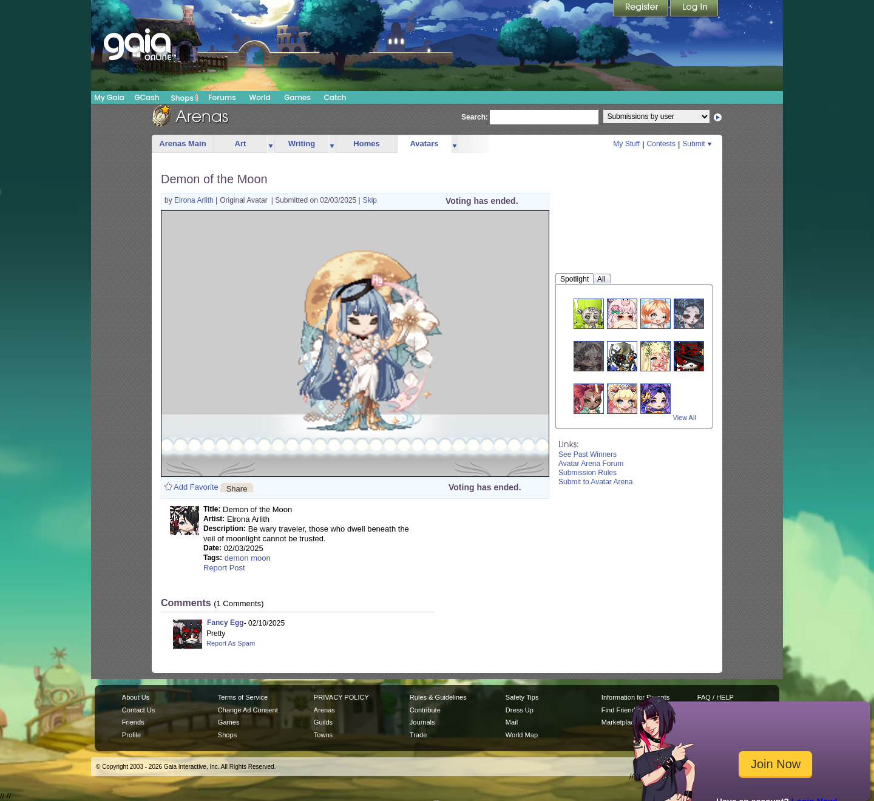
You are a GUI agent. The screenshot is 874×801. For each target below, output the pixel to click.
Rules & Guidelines (438, 697)
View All (684, 417)
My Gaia (109, 97)
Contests (661, 144)
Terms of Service (243, 697)
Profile (131, 734)
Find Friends (620, 710)
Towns (323, 734)
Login (694, 9)
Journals (422, 722)
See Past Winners (587, 454)
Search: (474, 117)
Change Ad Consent (248, 710)
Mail (512, 722)
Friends (133, 722)
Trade (418, 734)
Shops (184, 98)
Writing (302, 143)
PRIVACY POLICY (341, 697)
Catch (335, 97)
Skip (370, 200)
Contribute (425, 710)
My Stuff (626, 144)
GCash (147, 97)
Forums (221, 97)
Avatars (424, 143)
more (270, 144)
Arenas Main (182, 143)
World (260, 97)
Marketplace (619, 722)
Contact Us (138, 710)
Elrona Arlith (194, 200)
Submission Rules (587, 472)
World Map (522, 734)
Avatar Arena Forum (590, 463)
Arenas (324, 710)
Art (240, 143)
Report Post (224, 567)
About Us (135, 697)
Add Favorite (196, 487)
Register (641, 9)
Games (297, 97)
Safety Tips (522, 697)
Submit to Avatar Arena (595, 482)
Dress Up (520, 710)
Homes (366, 143)
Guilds (323, 722)
